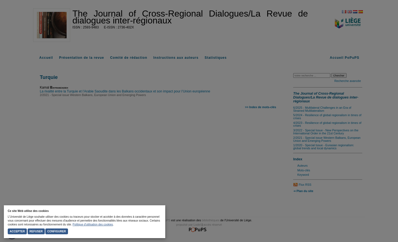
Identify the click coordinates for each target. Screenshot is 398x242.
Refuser (36, 231)
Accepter (17, 231)
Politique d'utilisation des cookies (93, 224)
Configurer (56, 231)
